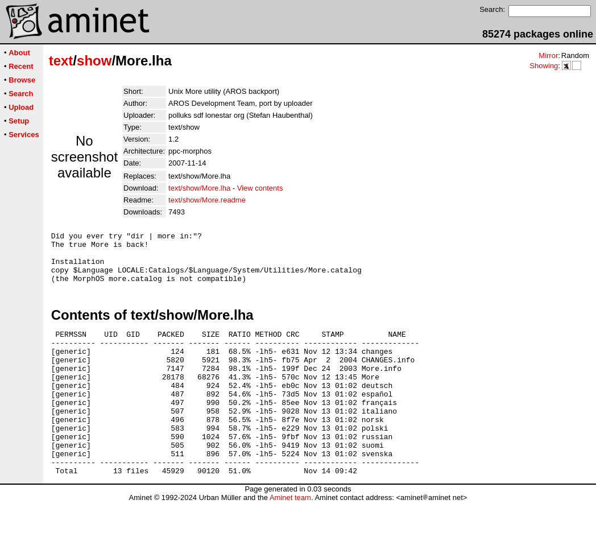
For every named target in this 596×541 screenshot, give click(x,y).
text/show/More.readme (207, 200)
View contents (260, 188)
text (61, 60)
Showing (543, 65)
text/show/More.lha (199, 188)
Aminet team (290, 536)
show (94, 60)
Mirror (548, 55)
